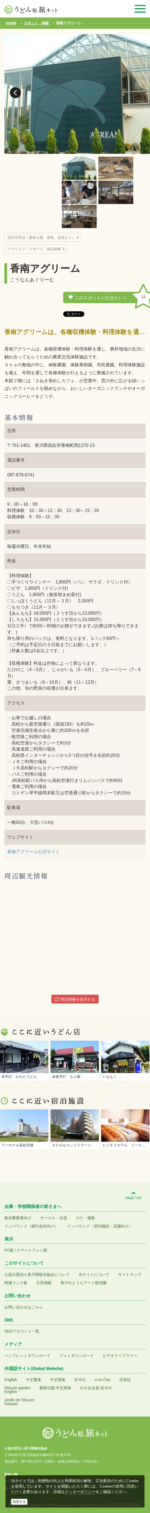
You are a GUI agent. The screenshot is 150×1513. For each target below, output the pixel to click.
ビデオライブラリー (120, 1355)
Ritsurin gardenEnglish (17, 1390)
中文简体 (57, 1379)
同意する (19, 1502)
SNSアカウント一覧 (21, 1331)
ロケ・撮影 (85, 1218)
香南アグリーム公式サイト (33, 851)
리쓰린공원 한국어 (96, 1388)
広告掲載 (44, 1283)
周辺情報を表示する (75, 999)
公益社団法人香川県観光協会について (37, 1274)
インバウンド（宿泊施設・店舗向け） (99, 1226)
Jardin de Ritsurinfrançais (19, 1402)
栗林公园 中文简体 (55, 1388)
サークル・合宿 (53, 1218)
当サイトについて (94, 1274)
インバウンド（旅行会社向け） (31, 1226)
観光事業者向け (17, 1218)
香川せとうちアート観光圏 (83, 1283)
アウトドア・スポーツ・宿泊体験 (34, 249)
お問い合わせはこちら (23, 1307)
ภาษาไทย (102, 1379)
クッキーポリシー (80, 1491)
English (10, 1379)
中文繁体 (33, 1379)
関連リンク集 (15, 1283)
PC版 (8, 1250)
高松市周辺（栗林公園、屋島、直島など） (41, 237)
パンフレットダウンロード (27, 1355)
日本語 (125, 1379)
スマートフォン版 (31, 1250)
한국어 (80, 1379)
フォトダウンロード (76, 1355)
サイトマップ (129, 1274)
